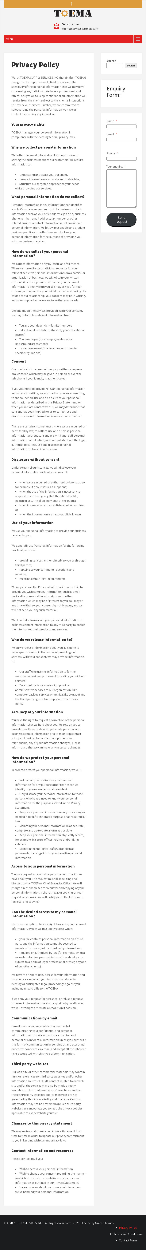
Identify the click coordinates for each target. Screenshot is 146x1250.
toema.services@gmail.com (80, 29)
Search (111, 61)
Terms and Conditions (127, 1234)
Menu (9, 39)
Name (111, 121)
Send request (121, 220)
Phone (112, 153)
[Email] (121, 139)
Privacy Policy (128, 1228)
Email (111, 134)
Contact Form (128, 1240)
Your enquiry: (116, 167)
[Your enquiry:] (121, 188)
